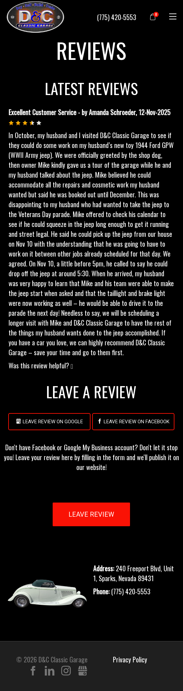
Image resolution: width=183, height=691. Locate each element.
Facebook (33, 671)
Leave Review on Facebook (137, 422)
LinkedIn (49, 671)
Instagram (66, 671)
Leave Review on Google (53, 422)
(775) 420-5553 (116, 17)
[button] (11, 123)
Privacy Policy (130, 659)
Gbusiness (82, 671)
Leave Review (91, 514)
